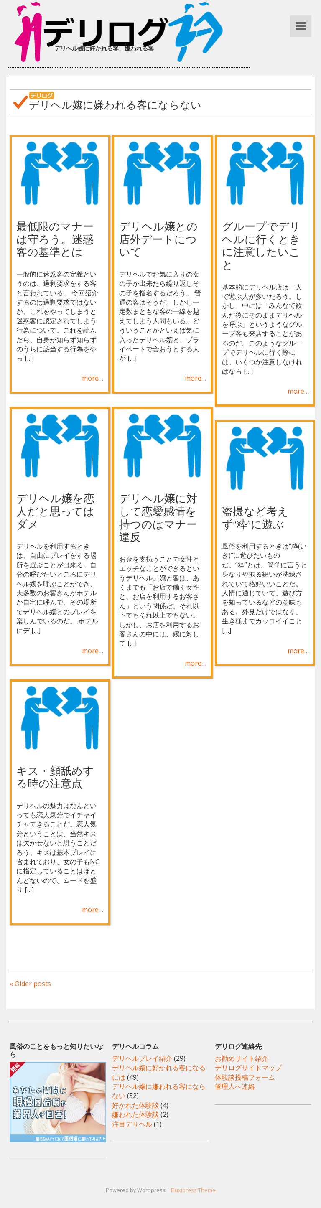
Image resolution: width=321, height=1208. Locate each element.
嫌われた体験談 (135, 1114)
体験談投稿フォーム (245, 1077)
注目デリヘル (132, 1124)
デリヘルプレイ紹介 (142, 1058)
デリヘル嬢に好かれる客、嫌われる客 (104, 48)
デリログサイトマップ (248, 1067)
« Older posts (30, 983)
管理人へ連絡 (235, 1086)
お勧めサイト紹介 (241, 1058)
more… (92, 378)
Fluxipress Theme (193, 1190)
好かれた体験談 (135, 1105)
